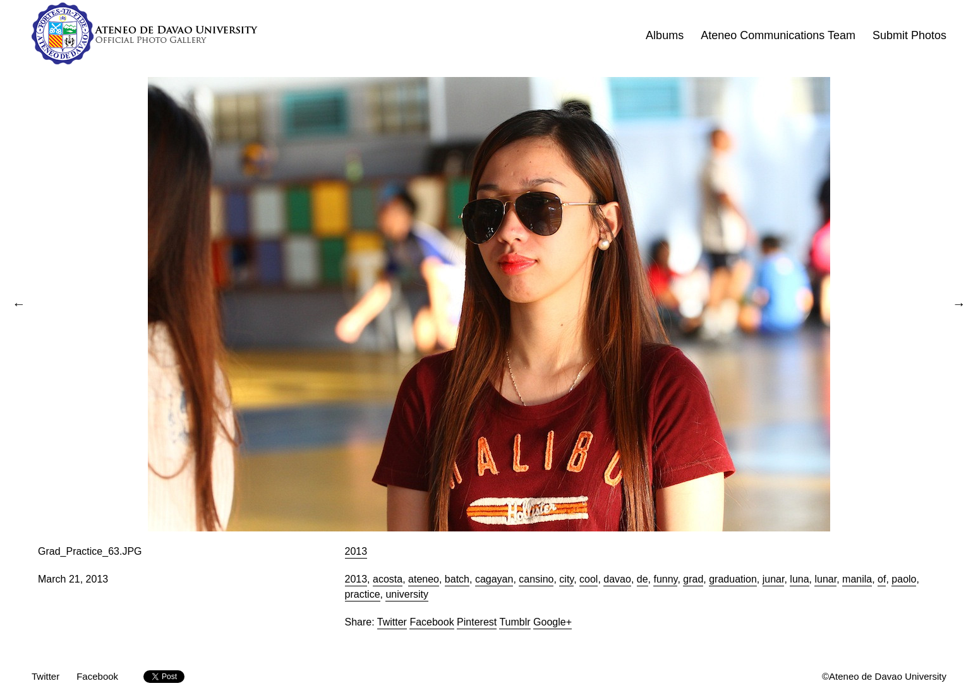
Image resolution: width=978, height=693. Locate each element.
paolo (903, 579)
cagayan (494, 579)
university (406, 594)
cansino (536, 579)
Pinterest (477, 622)
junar (774, 579)
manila (857, 579)
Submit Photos (909, 35)
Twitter (392, 622)
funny (665, 579)
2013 (356, 551)
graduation (733, 579)
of (882, 579)
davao (617, 579)
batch (457, 579)
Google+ (552, 622)
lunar (825, 579)
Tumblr (514, 622)
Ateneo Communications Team (778, 35)
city (566, 579)
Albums (665, 35)
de (642, 579)
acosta (387, 579)
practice (362, 594)
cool (588, 579)
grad (693, 579)
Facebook (431, 622)
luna (799, 579)
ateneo (423, 579)
